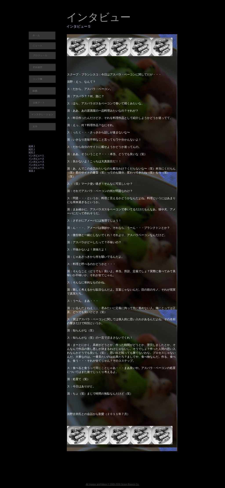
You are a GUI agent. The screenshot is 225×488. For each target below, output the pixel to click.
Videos (103, 484)
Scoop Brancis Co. (130, 484)
